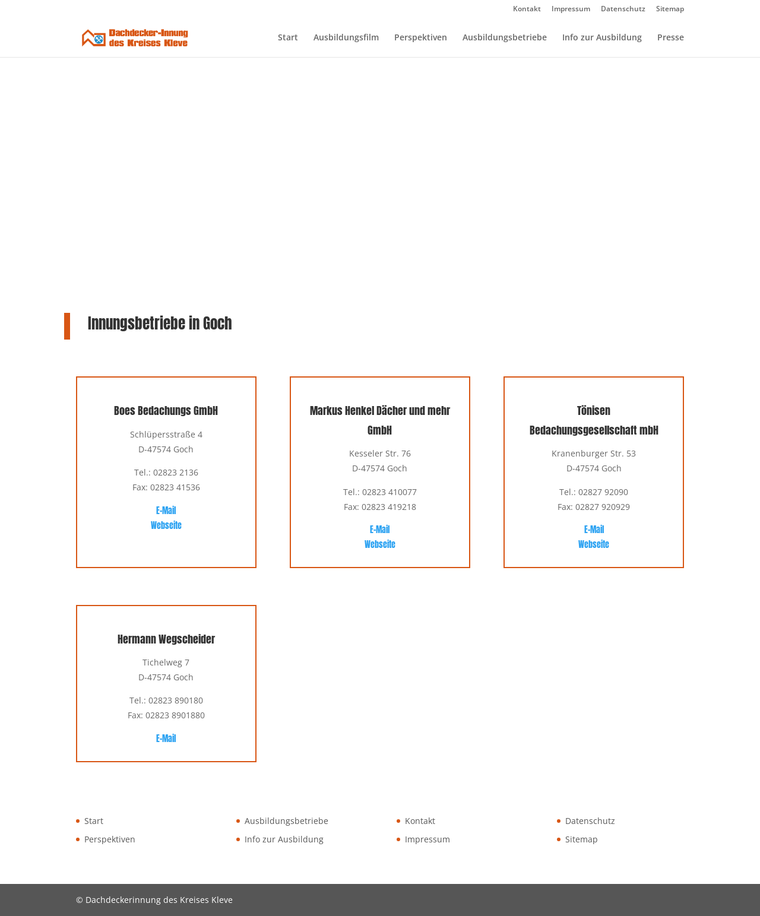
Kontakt (527, 9)
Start (288, 38)
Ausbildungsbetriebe (505, 38)
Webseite (166, 525)
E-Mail (166, 511)
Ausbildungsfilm (346, 38)
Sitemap (670, 9)
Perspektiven (420, 38)
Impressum (571, 9)
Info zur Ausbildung (602, 38)
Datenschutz (623, 9)
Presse (670, 38)
